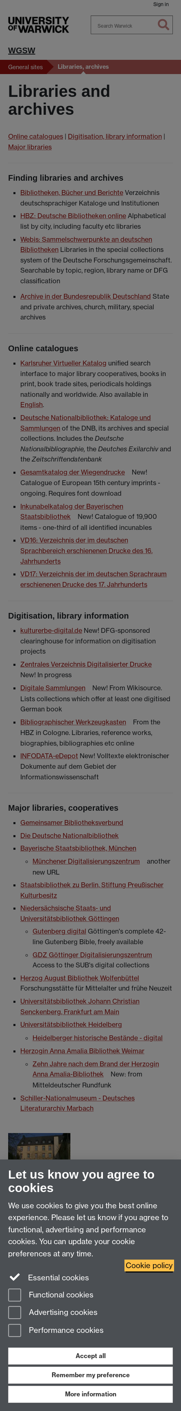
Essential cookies (48, 1277)
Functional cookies (51, 1295)
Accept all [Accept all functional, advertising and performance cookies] (91, 1356)
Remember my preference (91, 1375)
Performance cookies (56, 1331)
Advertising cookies (53, 1313)
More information (90, 1394)
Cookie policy (149, 1265)
